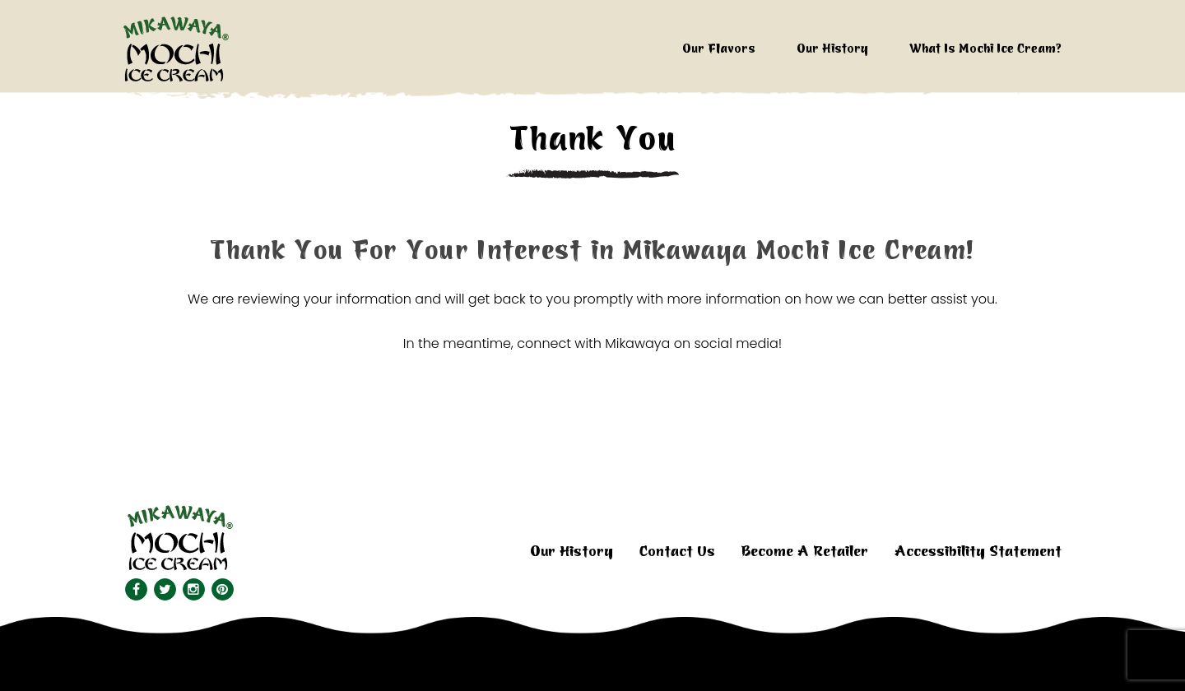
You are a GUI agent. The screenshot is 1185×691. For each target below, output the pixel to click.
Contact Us (677, 551)
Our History (832, 49)
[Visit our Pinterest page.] (221, 589)
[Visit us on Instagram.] (193, 589)
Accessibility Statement (978, 551)
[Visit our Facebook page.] (135, 589)
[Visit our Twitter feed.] (164, 589)
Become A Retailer (804, 551)
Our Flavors (718, 49)
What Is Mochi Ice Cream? (985, 49)
